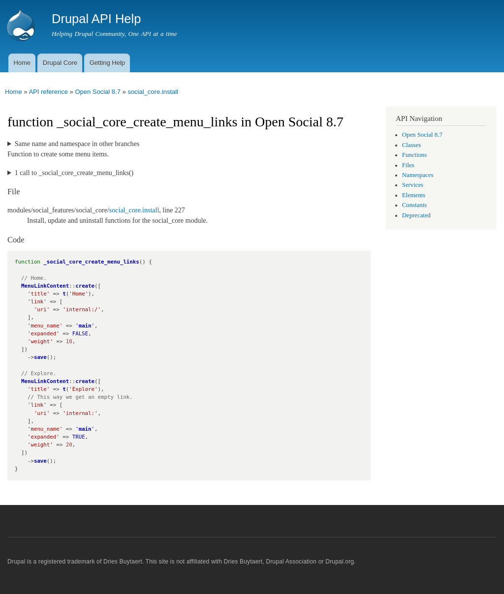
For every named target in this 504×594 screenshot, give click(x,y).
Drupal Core (60, 62)
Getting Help (107, 62)
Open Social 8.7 (98, 91)
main (85, 326)
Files (408, 165)
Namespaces (418, 175)
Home (22, 62)
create (84, 286)
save (40, 357)
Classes (411, 145)
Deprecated (416, 215)
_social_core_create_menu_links (91, 262)
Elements (414, 195)
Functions (414, 154)
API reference (48, 91)
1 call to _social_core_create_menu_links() (74, 173)
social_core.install (152, 91)
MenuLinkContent (45, 286)
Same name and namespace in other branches (77, 144)
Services (412, 184)
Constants (414, 205)
